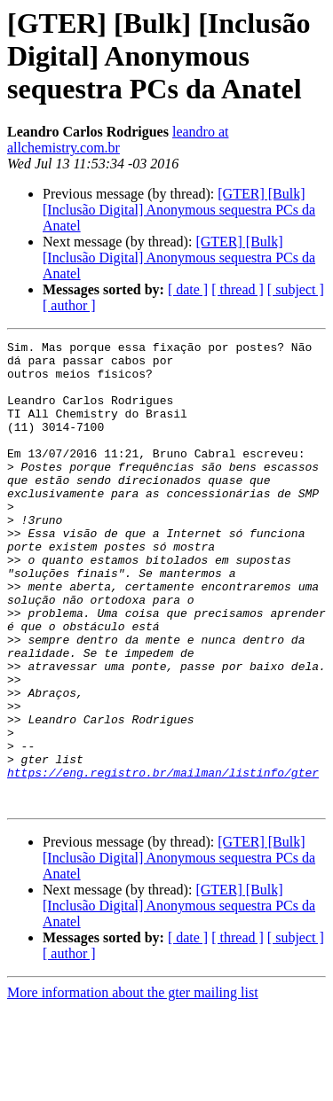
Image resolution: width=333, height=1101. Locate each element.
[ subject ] (295, 289)
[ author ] (69, 305)
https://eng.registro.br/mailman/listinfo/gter (163, 860)
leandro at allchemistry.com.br (117, 139)
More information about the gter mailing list (132, 1085)
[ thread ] (237, 289)
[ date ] (188, 289)
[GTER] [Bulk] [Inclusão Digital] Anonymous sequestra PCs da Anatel (179, 209)
